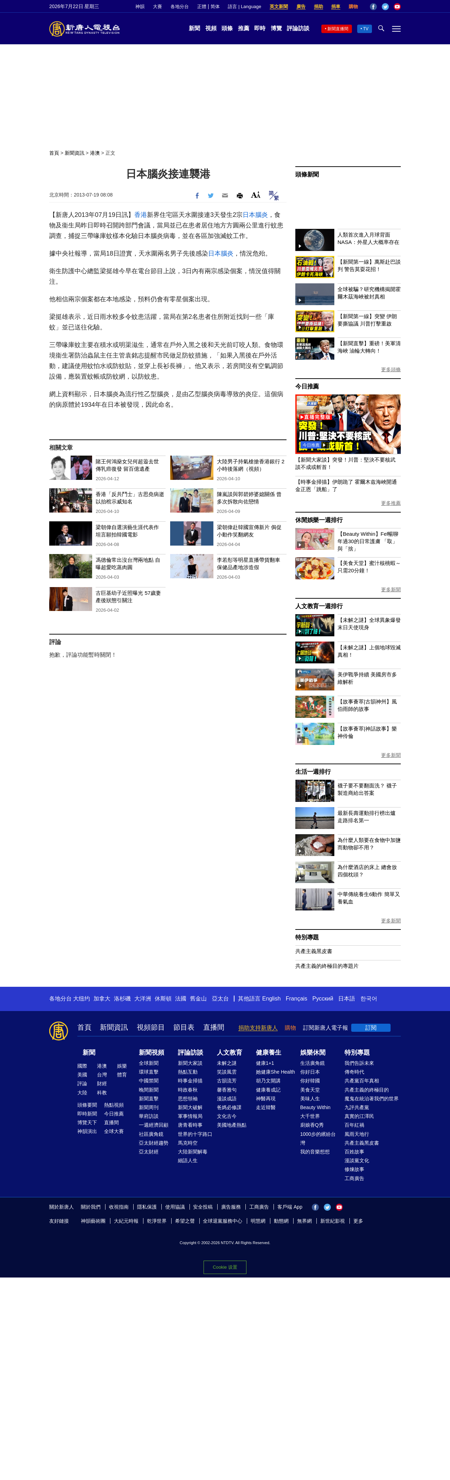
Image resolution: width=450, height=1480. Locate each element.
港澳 (95, 153)
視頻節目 (151, 1027)
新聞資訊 (74, 153)
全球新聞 (149, 1063)
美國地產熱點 (231, 1125)
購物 (353, 6)
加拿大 (102, 999)
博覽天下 (87, 1122)
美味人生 (310, 1098)
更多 (358, 1221)
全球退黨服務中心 (222, 1221)
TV (365, 28)
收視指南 (119, 1207)
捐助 (318, 6)
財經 (102, 1083)
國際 (82, 1066)
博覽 (276, 28)
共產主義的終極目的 (367, 1090)
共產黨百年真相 (362, 1080)
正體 (201, 6)
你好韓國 (310, 1080)
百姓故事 (354, 1151)
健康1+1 (265, 1063)
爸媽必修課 (229, 1107)
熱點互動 (188, 1072)
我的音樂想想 (315, 1151)
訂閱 (371, 1028)
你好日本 (310, 1072)
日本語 (346, 999)
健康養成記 (268, 1090)
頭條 (227, 28)
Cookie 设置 (225, 1267)
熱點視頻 (114, 1105)
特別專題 (307, 937)
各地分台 (180, 6)
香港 (140, 214)
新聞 (194, 28)
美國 (82, 1074)
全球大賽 (114, 1131)
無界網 (304, 1221)
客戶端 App (289, 1207)
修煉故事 (354, 1169)
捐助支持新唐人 (258, 1028)
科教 (102, 1092)
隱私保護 (147, 1207)
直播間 (213, 1027)
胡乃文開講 (268, 1080)
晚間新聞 (149, 1090)
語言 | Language (244, 6)
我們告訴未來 (359, 1063)
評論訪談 (298, 28)
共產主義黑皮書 (313, 951)
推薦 (243, 28)
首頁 (54, 153)
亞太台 (220, 999)
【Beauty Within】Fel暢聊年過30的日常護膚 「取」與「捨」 (368, 541)
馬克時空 (188, 1143)
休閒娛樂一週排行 (318, 520)
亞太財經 (149, 1151)
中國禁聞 (149, 1080)
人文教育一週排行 (318, 606)
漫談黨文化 (357, 1160)
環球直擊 (149, 1072)
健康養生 (268, 1052)
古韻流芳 (227, 1080)
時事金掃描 (190, 1080)
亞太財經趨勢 (153, 1143)
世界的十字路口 (195, 1134)
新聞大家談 (190, 1063)
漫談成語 (227, 1098)
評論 (82, 1083)
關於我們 (91, 1207)
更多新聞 (391, 589)
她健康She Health (275, 1072)
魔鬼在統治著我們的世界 (372, 1098)
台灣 (102, 1074)
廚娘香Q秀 (312, 1125)
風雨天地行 (357, 1134)
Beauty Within (315, 1107)
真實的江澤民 (359, 1116)
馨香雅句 (227, 1090)
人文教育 (229, 1052)
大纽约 (81, 999)
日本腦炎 (255, 214)
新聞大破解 (190, 1107)
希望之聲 (185, 1221)
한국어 (368, 999)
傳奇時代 (354, 1072)
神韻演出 (87, 1131)
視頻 (211, 28)
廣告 (301, 6)
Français (296, 999)
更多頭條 (391, 369)
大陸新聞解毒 (192, 1151)
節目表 (183, 1027)
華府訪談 (149, 1116)
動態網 (281, 1221)
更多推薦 (391, 503)
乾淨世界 (157, 1221)
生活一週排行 (313, 771)
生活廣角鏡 (312, 1063)
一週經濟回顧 (153, 1125)
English (271, 999)
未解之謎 (227, 1063)
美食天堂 (310, 1090)
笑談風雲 (227, 1072)
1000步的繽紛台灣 (318, 1138)
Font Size (256, 194)
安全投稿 (203, 1207)
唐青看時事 (190, 1125)
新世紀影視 (332, 1221)
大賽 (157, 6)
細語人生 (188, 1160)
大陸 (82, 1092)
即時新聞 (87, 1114)
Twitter (385, 6)
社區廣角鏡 (151, 1134)
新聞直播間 (337, 28)
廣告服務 (231, 1207)
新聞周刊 (149, 1107)
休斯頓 (163, 999)
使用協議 (175, 1207)
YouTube (397, 6)
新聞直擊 (149, 1098)
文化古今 (227, 1116)
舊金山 (198, 999)
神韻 (139, 6)
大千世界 (310, 1116)
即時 (259, 28)
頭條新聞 (307, 174)
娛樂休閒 (313, 1052)
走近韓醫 (266, 1107)
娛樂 (122, 1066)
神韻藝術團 (93, 1221)
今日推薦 (307, 386)
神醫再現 (266, 1098)
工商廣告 (354, 1178)
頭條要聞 (87, 1105)
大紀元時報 (126, 1221)
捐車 (335, 6)
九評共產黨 (357, 1107)
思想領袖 (188, 1098)
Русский (323, 999)
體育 (122, 1074)
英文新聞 (279, 6)
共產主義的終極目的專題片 (327, 966)
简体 (215, 6)
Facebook (373, 6)
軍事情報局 (190, 1116)
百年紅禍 (354, 1125)
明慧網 (258, 1221)
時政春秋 (188, 1090)
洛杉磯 (122, 999)
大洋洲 (142, 999)
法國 (180, 999)
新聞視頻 (151, 1052)
